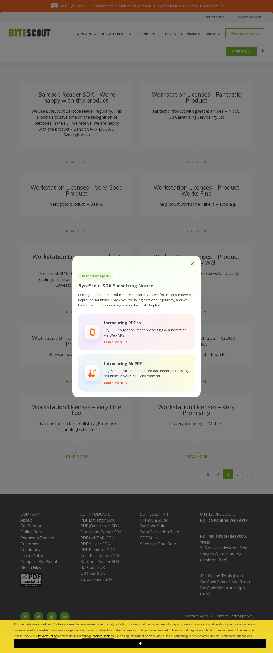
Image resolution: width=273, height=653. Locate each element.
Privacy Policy (47, 636)
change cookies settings (98, 636)
